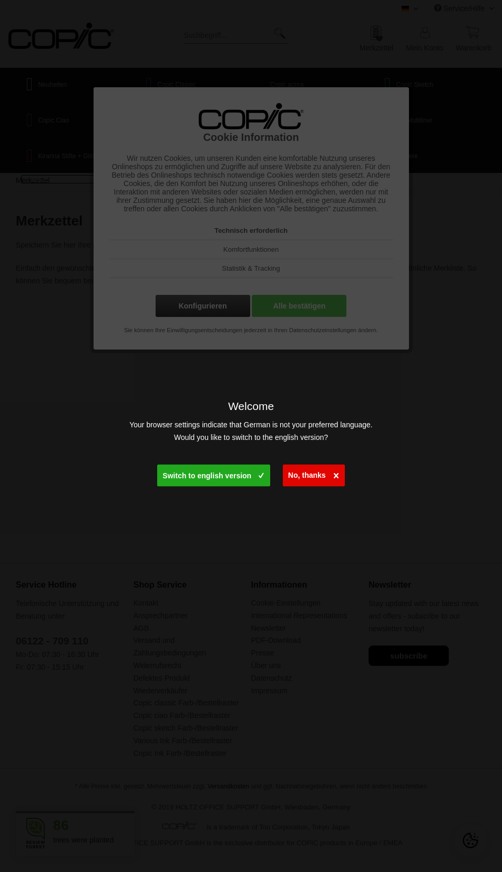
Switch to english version (213, 473)
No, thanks (313, 473)
